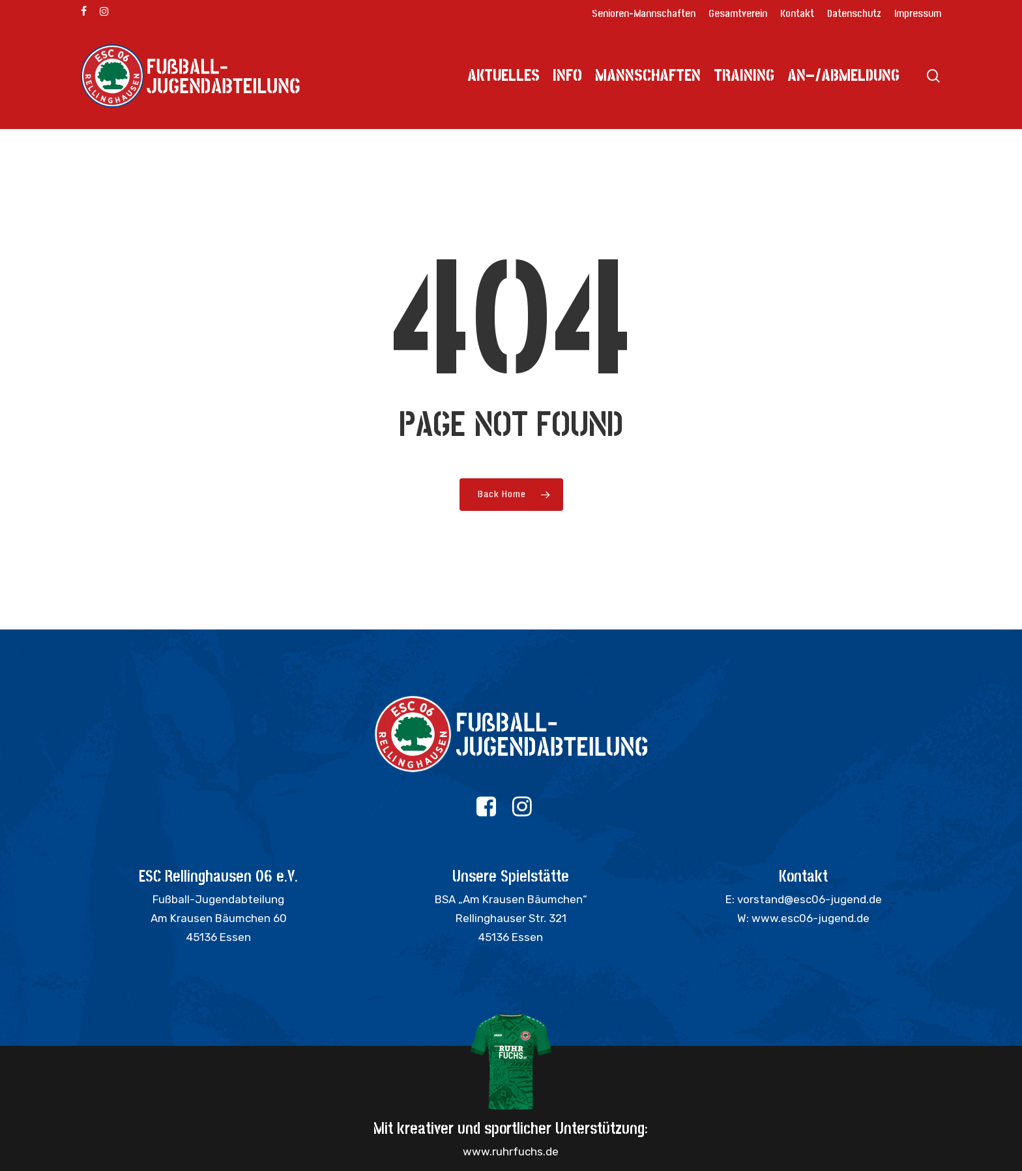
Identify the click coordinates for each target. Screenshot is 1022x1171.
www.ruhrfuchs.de (511, 1151)
